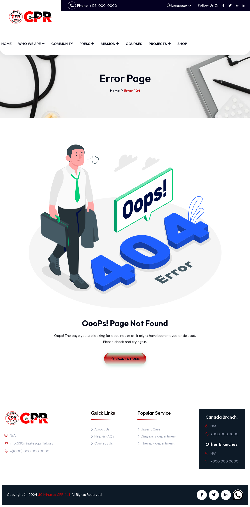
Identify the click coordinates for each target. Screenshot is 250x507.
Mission (108, 43)
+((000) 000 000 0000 (29, 451)
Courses (134, 43)
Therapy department (158, 443)
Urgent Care (150, 429)
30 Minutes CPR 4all (54, 494)
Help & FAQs (104, 436)
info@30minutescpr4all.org (31, 443)
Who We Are (29, 43)
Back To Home (125, 359)
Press (85, 43)
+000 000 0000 (224, 434)
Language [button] (177, 5)
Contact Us (103, 443)
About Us (102, 429)
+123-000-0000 (103, 5)
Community (62, 43)
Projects (158, 43)
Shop (182, 43)
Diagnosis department (159, 436)
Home (6, 43)
